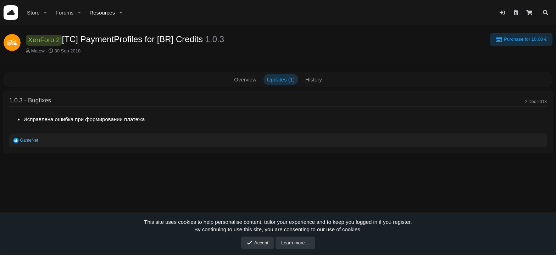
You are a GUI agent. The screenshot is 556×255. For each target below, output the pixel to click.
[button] (45, 12)
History (313, 79)
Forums (65, 13)
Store (33, 13)
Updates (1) (281, 79)
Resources (102, 13)
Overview (245, 79)
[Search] (545, 12)
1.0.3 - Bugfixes (30, 100)
